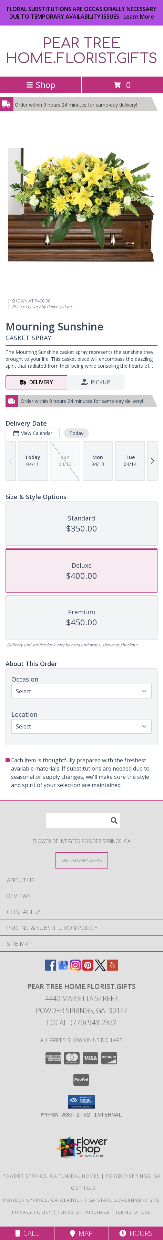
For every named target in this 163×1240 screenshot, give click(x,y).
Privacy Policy (32, 1212)
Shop (40, 84)
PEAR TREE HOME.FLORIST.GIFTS (81, 51)
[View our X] (100, 968)
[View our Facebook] (50, 968)
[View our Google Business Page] (63, 968)
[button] (81, 1102)
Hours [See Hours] (136, 1233)
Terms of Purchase (84, 1212)
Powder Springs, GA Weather (43, 1200)
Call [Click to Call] (27, 1233)
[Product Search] (83, 820)
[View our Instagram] (75, 968)
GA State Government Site (124, 1200)
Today (76, 433)
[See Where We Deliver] (81, 860)
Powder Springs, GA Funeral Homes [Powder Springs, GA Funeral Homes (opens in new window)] (51, 1176)
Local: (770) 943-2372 (81, 1022)
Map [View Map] (81, 1233)
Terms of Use (133, 1212)
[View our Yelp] (112, 968)
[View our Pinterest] (87, 968)
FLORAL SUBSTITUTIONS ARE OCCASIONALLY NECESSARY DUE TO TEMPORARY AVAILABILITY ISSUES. (81, 12)
